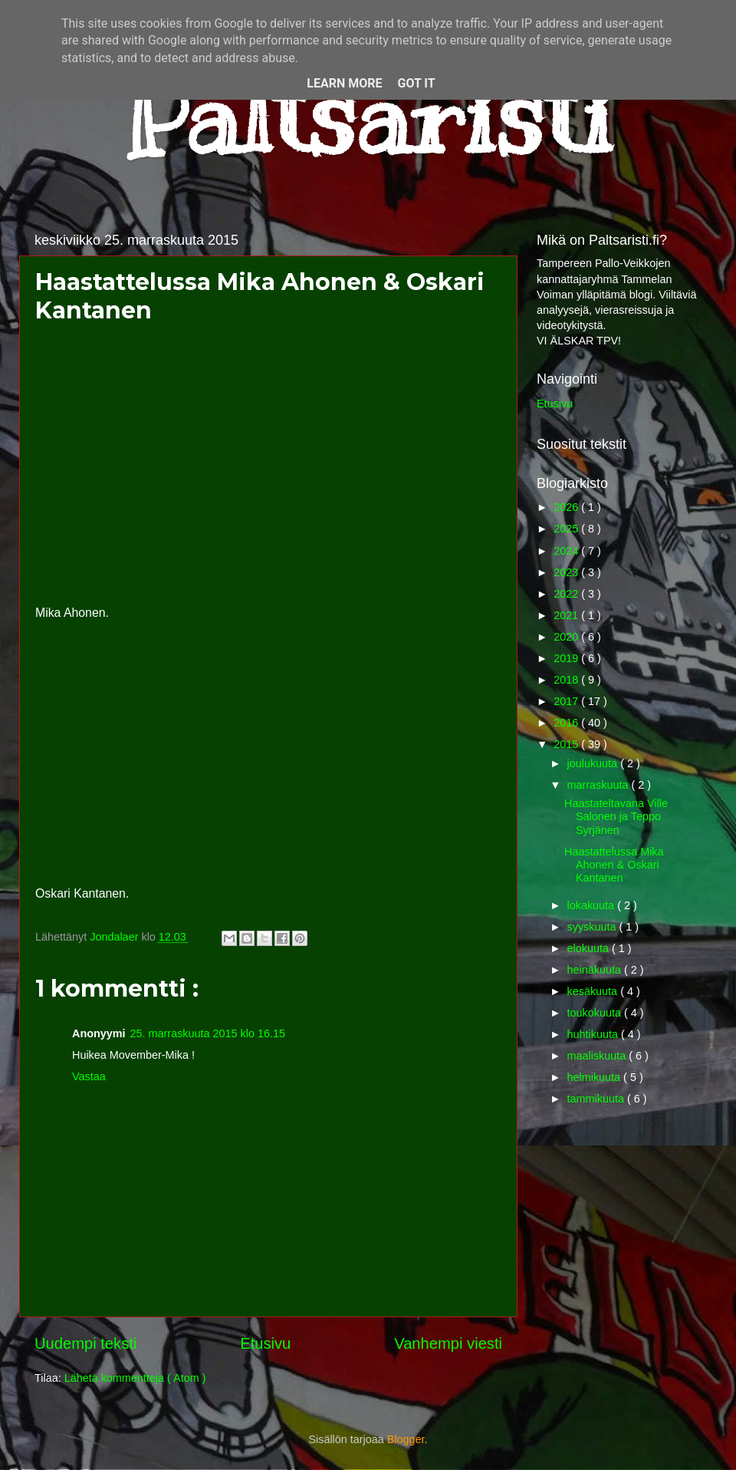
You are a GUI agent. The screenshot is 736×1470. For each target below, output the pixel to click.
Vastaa (89, 1076)
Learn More (344, 83)
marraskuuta (599, 785)
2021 (567, 615)
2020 (567, 637)
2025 (567, 528)
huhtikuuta (594, 1034)
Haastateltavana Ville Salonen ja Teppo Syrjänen (616, 816)
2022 (567, 594)
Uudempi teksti (85, 1343)
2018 (567, 680)
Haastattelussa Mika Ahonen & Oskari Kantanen (614, 865)
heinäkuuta (595, 970)
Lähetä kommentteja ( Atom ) (135, 1378)
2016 (567, 723)
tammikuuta (597, 1099)
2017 (567, 701)
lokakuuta (592, 905)
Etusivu (265, 1343)
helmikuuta (595, 1077)
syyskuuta (593, 927)
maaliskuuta (598, 1056)
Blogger (406, 1439)
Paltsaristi (368, 116)
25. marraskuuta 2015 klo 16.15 (207, 1033)
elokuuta (589, 948)
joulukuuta (594, 763)
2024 (567, 551)
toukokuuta (595, 1013)
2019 (567, 658)
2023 (567, 572)
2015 (567, 744)
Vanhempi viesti (448, 1343)
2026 (567, 507)
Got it (416, 83)
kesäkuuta (594, 991)
